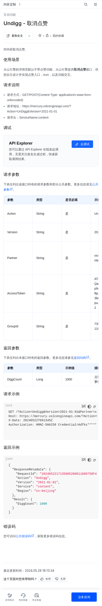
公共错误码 (25, 536)
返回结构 (81, 357)
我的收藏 (58, 35)
